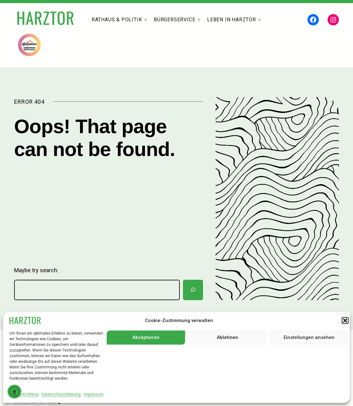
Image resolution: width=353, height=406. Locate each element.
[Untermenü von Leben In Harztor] (259, 19)
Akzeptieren (145, 337)
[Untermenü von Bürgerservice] (199, 19)
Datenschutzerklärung (61, 394)
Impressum (94, 394)
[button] (345, 320)
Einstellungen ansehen (309, 337)
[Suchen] (193, 290)
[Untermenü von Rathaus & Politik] (145, 19)
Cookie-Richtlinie (24, 394)
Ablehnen (227, 337)
